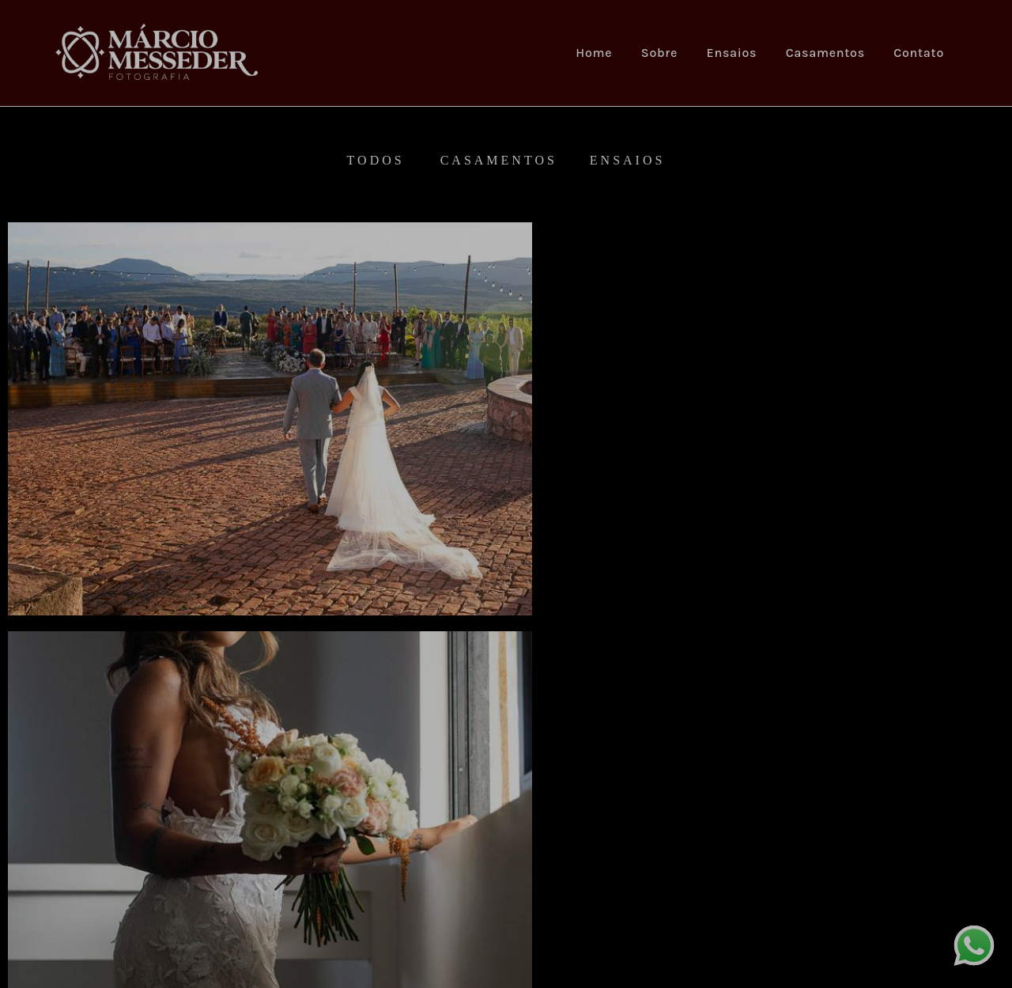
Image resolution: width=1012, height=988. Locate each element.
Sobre (659, 52)
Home (594, 52)
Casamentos (825, 52)
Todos (376, 160)
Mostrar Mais (506, 853)
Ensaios (732, 52)
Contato (918, 52)
